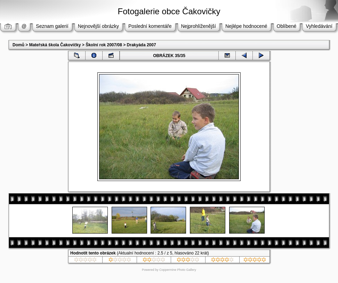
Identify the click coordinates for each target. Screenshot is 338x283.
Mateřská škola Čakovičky (55, 44)
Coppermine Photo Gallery (177, 270)
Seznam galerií (52, 26)
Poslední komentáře (150, 26)
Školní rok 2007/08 (104, 44)
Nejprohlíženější (198, 26)
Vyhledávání (319, 26)
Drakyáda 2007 (141, 44)
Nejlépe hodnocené (246, 26)
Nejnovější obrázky (98, 26)
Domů (18, 44)
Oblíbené (287, 26)
